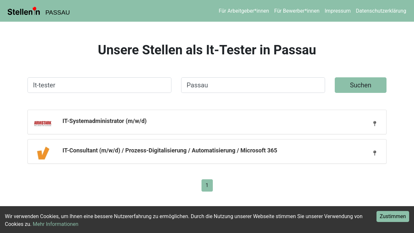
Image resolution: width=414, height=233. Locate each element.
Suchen (360, 85)
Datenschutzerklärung (381, 11)
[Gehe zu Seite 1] (207, 185)
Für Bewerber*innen (297, 11)
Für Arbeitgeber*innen (244, 11)
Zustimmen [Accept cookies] (393, 216)
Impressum (338, 11)
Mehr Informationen (55, 224)
